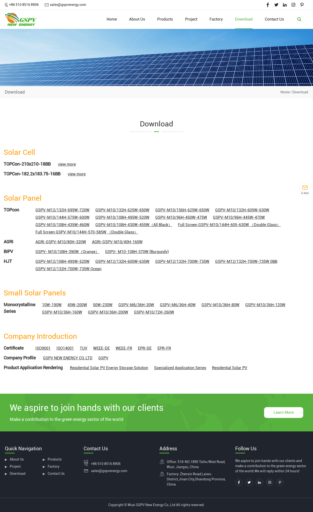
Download (244, 19)
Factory (216, 19)
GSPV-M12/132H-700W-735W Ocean (68, 269)
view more (67, 164)
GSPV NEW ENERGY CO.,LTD (67, 358)
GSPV (103, 358)
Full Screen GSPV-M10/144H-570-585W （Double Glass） (86, 232)
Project (191, 19)
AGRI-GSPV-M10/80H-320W (60, 242)
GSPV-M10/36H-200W (108, 312)
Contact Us (274, 19)
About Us (137, 19)
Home (112, 19)
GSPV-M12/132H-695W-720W (62, 210)
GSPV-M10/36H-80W (220, 305)
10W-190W (52, 305)
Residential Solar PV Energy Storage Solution (109, 368)
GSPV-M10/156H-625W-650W (182, 210)
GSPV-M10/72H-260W (154, 312)
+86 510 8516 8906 (24, 5)
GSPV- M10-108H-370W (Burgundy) (137, 251)
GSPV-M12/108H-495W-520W (62, 261)
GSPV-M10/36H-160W (62, 312)
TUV (83, 348)
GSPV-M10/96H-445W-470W (239, 217)
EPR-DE (145, 348)
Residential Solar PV (229, 368)
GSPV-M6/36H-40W (178, 305)
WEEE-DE (101, 348)
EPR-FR (164, 348)
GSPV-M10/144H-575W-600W (62, 217)
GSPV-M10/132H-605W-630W (242, 210)
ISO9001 (43, 348)
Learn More (284, 412)
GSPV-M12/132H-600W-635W (122, 261)
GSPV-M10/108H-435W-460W (62, 224)
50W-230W (102, 305)
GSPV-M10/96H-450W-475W (181, 217)
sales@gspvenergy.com (68, 5)
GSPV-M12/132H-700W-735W (182, 261)
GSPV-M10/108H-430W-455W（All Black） (133, 224)
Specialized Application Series (180, 368)
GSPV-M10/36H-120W (265, 305)
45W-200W (77, 305)
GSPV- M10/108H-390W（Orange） (67, 251)
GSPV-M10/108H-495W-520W (122, 217)
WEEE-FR (124, 348)
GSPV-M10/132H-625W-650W (122, 210)
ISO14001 (65, 348)
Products (165, 19)
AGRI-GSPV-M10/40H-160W (117, 242)
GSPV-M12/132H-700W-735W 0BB (246, 261)
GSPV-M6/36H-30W (136, 305)
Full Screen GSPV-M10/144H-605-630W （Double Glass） (229, 224)
